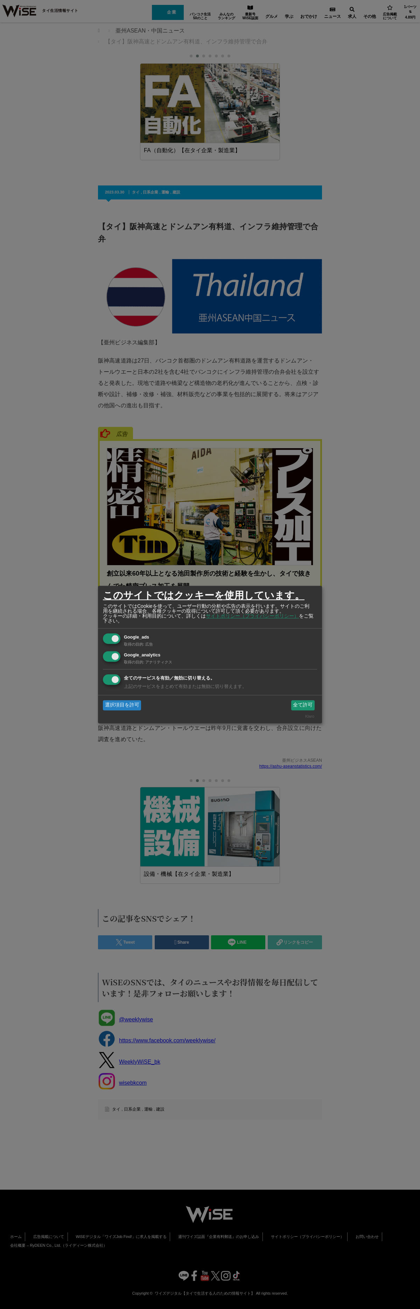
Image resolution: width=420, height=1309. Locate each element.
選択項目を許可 (122, 705)
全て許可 (303, 705)
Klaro (309, 716)
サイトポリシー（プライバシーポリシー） (252, 616)
